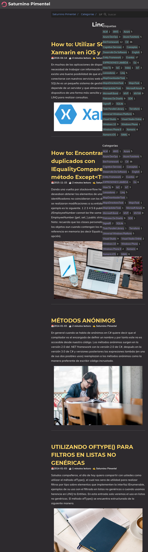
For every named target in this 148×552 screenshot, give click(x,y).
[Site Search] (125, 14)
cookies (140, 4)
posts (112, 4)
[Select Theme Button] (102, 4)
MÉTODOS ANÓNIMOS (35, 318)
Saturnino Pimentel (16, 14)
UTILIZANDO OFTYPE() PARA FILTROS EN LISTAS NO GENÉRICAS (44, 450)
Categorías (39, 14)
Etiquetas (106, 26)
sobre (124, 4)
